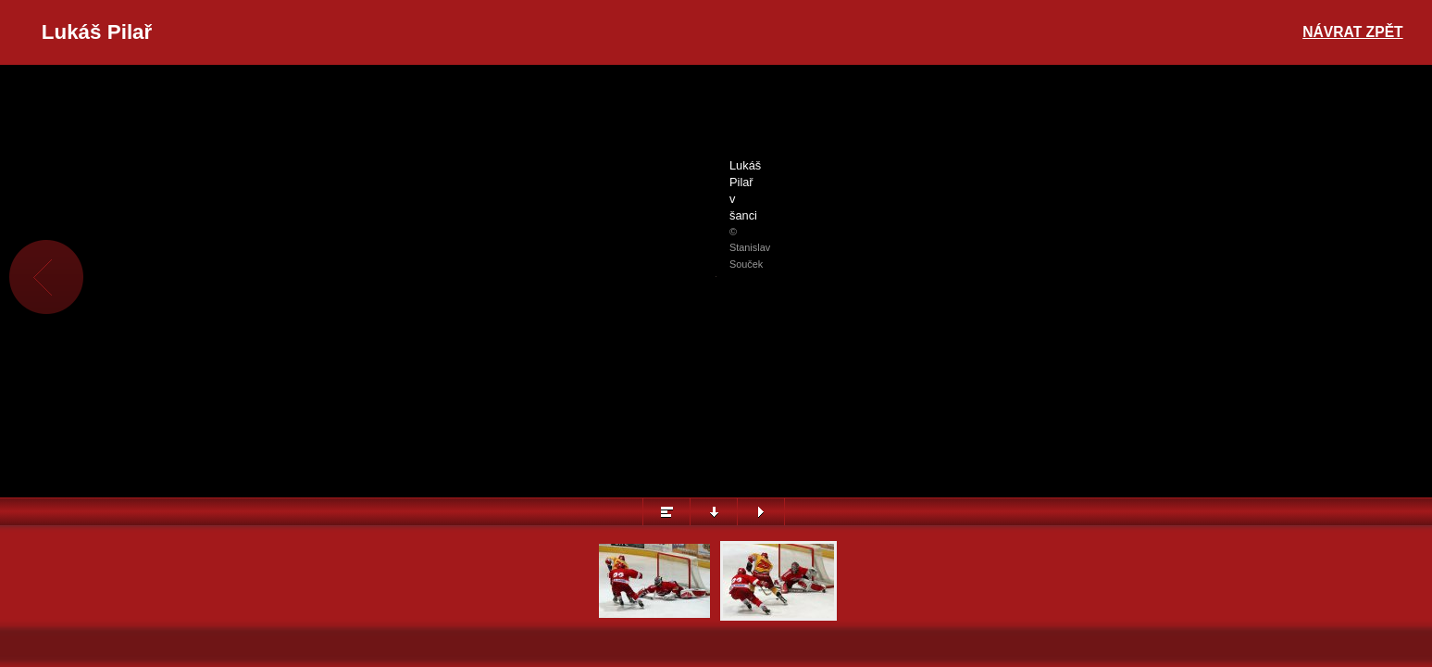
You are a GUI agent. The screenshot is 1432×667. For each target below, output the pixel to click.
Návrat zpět (1352, 32)
